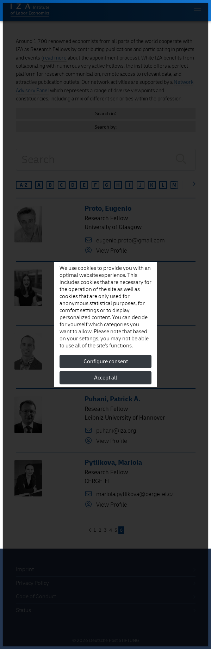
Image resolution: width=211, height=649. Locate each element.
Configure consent (105, 361)
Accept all (105, 377)
